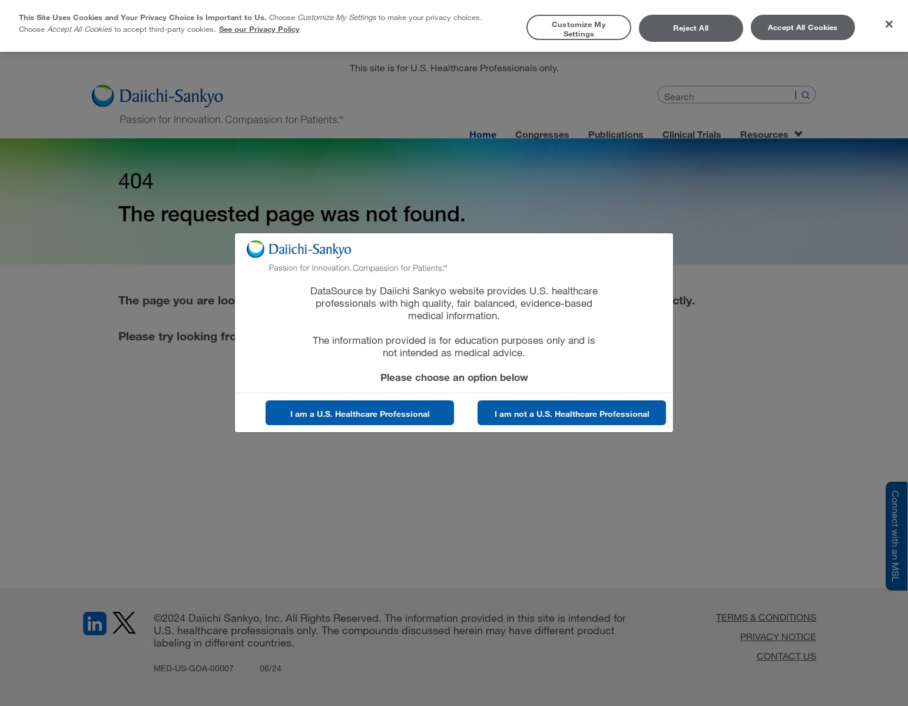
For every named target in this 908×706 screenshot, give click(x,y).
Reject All (690, 27)
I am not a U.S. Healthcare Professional (572, 414)
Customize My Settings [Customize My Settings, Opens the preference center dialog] (579, 28)
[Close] (889, 24)
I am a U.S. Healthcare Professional (360, 414)
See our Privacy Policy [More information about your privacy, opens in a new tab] (259, 29)
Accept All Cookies (802, 27)
